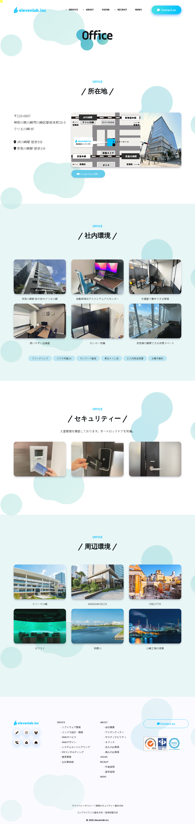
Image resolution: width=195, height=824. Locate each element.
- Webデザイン (68, 742)
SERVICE (61, 722)
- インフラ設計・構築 (72, 732)
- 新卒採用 (109, 772)
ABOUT (104, 722)
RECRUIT (104, 762)
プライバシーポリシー (82, 805)
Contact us (166, 10)
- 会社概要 (109, 727)
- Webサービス (68, 737)
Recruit (122, 10)
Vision (105, 10)
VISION (103, 757)
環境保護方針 (111, 812)
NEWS (103, 777)
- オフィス (109, 742)
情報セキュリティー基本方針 (109, 805)
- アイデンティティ (114, 732)
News (138, 10)
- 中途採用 (109, 767)
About (90, 10)
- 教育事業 (66, 757)
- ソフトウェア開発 (71, 727)
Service (73, 10)
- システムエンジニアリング (75, 747)
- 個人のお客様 (111, 752)
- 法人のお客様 (111, 747)
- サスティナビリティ (115, 737)
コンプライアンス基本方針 (90, 812)
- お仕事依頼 (67, 762)
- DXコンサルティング (72, 752)
